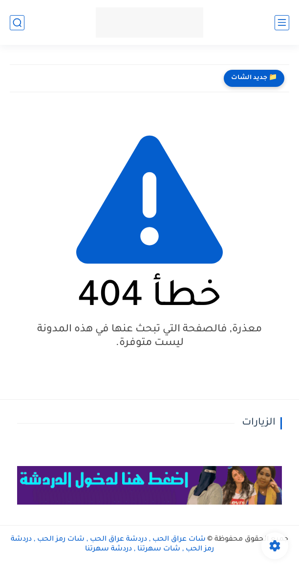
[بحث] (17, 22)
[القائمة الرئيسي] (282, 22)
